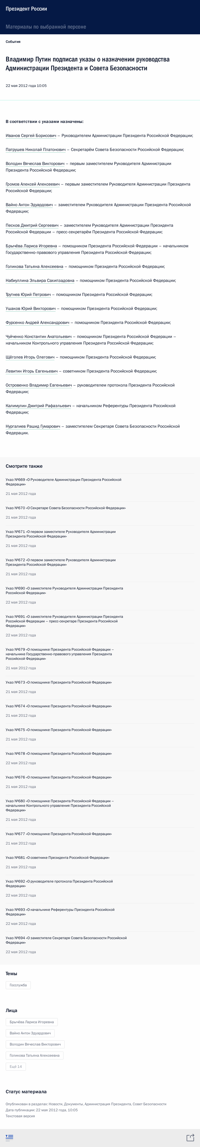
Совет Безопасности (149, 1104)
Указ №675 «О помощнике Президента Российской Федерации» (59, 730)
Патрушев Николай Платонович (36, 149)
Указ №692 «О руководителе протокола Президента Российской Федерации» (59, 883)
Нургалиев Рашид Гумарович (33, 426)
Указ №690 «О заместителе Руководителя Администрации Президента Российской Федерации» (64, 590)
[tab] (9, 1137)
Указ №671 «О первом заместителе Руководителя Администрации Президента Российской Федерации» (61, 534)
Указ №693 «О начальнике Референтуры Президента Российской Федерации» (60, 912)
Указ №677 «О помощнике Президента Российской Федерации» (59, 834)
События (13, 41)
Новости (55, 1104)
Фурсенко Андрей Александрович (37, 322)
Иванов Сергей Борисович (31, 135)
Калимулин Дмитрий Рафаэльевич (38, 406)
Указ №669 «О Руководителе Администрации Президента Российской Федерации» (63, 482)
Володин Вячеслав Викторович (35, 163)
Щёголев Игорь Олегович (30, 357)
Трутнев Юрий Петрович (28, 294)
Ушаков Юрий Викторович (31, 308)
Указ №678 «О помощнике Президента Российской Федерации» (59, 753)
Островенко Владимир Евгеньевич (39, 385)
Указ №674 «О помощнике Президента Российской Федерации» (59, 706)
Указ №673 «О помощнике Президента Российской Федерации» (59, 682)
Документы (73, 1104)
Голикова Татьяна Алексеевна (34, 266)
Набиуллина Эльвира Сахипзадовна (40, 280)
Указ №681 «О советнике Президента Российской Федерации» (58, 857)
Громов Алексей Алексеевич (33, 184)
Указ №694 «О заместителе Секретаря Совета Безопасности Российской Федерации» (66, 940)
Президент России (26, 8)
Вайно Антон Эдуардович (29, 205)
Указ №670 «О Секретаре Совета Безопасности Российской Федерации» (66, 508)
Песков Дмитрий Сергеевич (32, 225)
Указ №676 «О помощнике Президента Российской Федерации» (59, 777)
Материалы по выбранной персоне (46, 26)
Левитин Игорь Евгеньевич (32, 371)
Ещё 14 (16, 1066)
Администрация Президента (108, 1104)
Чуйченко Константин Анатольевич (39, 336)
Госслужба (18, 985)
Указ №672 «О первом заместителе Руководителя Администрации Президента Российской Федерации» (61, 562)
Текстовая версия (20, 1116)
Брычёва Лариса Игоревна (31, 246)
